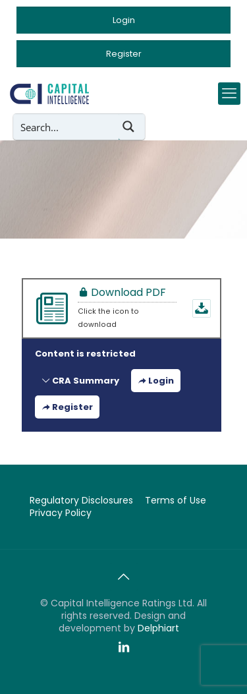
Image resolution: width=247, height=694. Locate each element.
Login (156, 380)
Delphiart (158, 628)
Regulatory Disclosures (81, 500)
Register (67, 407)
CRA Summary (80, 380)
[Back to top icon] (124, 577)
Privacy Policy (61, 512)
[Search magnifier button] (132, 126)
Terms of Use (175, 500)
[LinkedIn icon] (124, 647)
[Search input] (66, 126)
